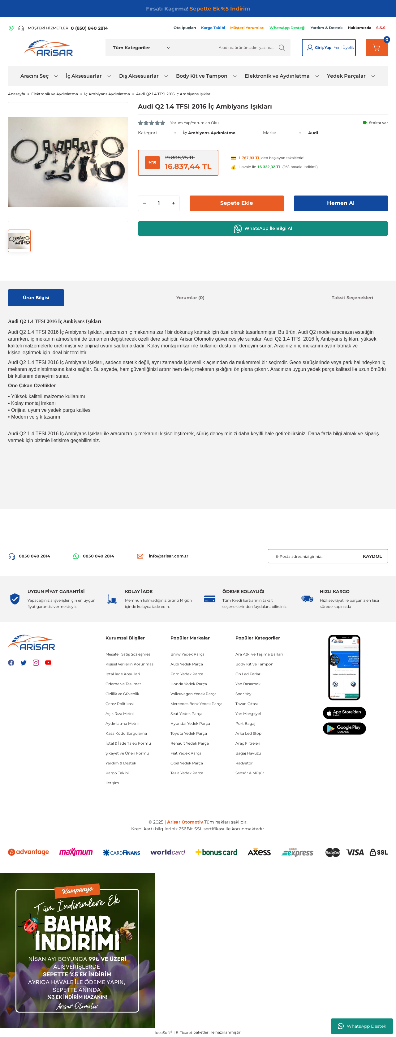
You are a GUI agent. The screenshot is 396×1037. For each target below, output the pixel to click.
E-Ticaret (184, 1032)
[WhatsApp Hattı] (11, 28)
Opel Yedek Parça (186, 763)
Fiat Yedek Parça (185, 753)
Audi (313, 133)
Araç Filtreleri (247, 743)
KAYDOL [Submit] (372, 556)
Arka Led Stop (248, 733)
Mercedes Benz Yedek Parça (196, 703)
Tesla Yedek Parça (186, 773)
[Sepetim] (377, 47)
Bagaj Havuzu (248, 753)
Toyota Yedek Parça (188, 733)
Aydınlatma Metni (122, 723)
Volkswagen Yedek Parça (193, 693)
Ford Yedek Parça (186, 674)
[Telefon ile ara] (63, 28)
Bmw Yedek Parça (187, 654)
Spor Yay (243, 693)
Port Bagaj (245, 723)
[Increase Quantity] (173, 203)
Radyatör (244, 763)
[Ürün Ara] (233, 47)
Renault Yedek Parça (189, 743)
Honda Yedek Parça (188, 684)
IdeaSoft (163, 1032)
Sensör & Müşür (249, 773)
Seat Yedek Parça (186, 713)
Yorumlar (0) (190, 297)
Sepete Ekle (236, 203)
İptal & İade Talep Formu (128, 743)
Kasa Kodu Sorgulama (126, 733)
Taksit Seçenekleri (352, 297)
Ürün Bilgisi (36, 297)
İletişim (112, 783)
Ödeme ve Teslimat (123, 684)
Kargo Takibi (117, 773)
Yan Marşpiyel (248, 713)
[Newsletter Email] (328, 556)
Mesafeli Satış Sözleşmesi (128, 654)
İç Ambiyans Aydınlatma (211, 133)
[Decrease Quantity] (144, 203)
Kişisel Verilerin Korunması (129, 664)
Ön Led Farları (248, 674)
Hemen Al (341, 203)
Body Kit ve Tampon (254, 664)
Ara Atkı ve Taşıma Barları (259, 654)
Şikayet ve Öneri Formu (127, 753)
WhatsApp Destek (362, 1026)
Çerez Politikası (119, 703)
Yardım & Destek (120, 763)
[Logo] (50, 47)
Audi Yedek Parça (186, 664)
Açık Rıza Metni (119, 713)
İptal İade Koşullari (122, 674)
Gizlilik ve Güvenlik (122, 693)
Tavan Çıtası (246, 703)
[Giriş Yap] (310, 47)
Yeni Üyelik (344, 47)
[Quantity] (159, 203)
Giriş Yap (323, 47)
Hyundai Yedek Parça (190, 723)
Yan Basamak (247, 684)
